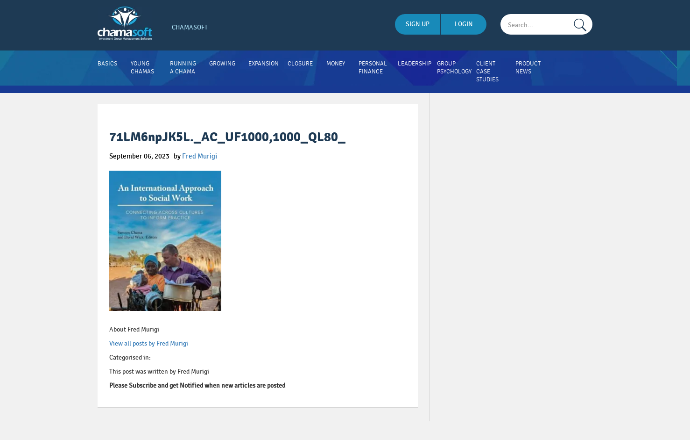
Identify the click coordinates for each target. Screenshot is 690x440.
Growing (222, 63)
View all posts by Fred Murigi (148, 343)
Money (335, 63)
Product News (528, 67)
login (464, 24)
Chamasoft (190, 27)
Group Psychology (454, 67)
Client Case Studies (487, 71)
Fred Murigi (199, 156)
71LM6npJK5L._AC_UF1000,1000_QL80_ (227, 137)
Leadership (414, 63)
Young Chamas (142, 67)
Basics (107, 63)
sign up (417, 24)
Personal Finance (373, 67)
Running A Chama (183, 67)
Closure (300, 63)
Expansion (263, 63)
